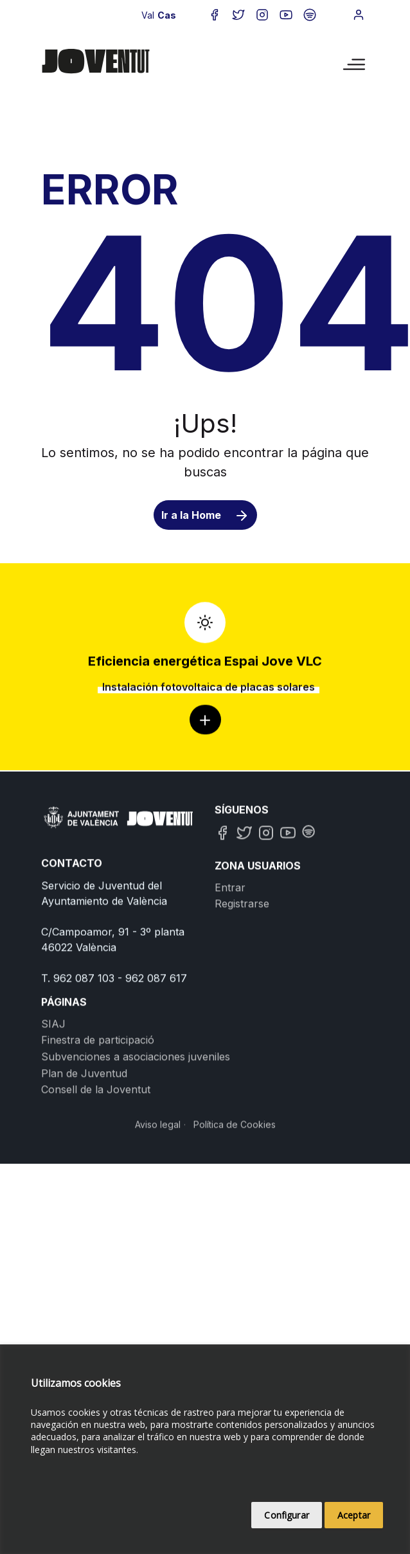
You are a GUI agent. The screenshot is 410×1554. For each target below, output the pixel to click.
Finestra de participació (97, 1152)
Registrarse (242, 1016)
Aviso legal (158, 1237)
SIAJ (53, 1136)
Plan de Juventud (84, 1185)
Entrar (230, 1000)
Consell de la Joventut (95, 1202)
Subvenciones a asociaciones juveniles (135, 1169)
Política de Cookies (234, 1237)
